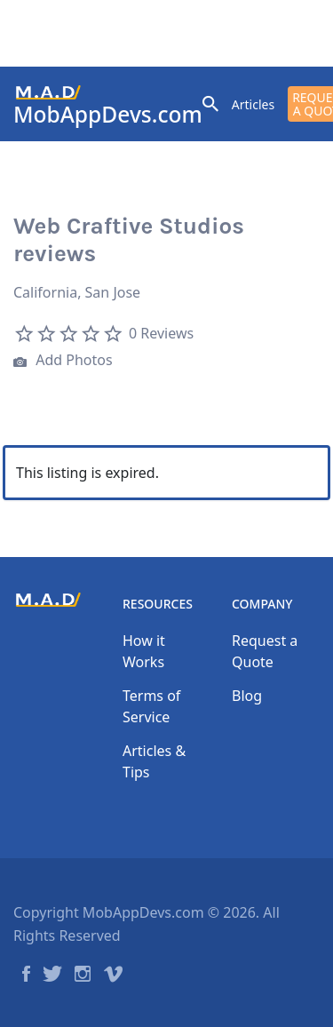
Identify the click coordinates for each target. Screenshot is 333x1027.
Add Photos (63, 362)
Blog (247, 695)
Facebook (26, 973)
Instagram (83, 973)
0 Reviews (161, 333)
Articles (253, 104)
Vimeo (113, 973)
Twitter (52, 973)
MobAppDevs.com (107, 114)
